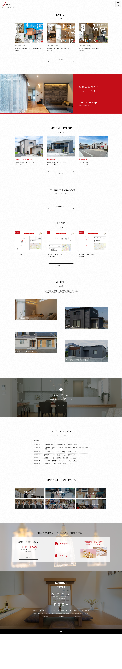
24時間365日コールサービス (60, 528)
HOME (35, 645)
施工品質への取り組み (29, 528)
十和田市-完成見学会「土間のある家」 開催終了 (58, 48)
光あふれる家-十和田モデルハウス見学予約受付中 (57, 162)
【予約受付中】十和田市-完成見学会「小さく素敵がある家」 (59, 490)
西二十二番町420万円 (19, 290)
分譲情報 (59, 648)
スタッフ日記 (60, 539)
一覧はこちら (61, 60)
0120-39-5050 (30, 582)
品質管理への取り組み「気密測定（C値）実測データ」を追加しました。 (62, 493)
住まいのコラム (91, 528)
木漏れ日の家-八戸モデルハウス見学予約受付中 (24, 162)
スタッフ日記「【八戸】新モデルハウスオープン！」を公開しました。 (62, 496)
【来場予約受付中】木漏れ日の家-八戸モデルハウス (57, 499)
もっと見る (61, 440)
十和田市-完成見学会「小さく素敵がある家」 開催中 (28, 48)
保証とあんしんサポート (81, 645)
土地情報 (51, 648)
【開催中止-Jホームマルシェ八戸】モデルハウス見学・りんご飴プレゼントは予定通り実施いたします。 (65, 483)
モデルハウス (36, 648)
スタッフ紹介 (29, 539)
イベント (44, 648)
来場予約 (64, 578)
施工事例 (66, 648)
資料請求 (64, 590)
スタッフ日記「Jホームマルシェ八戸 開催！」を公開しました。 (60, 487)
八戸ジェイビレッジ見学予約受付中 (85, 162)
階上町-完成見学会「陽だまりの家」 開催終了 (90, 48)
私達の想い (43, 645)
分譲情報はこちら (61, 241)
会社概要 (45, 652)
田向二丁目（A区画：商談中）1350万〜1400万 (56, 290)
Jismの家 (52, 645)
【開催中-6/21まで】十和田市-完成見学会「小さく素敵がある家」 (61, 479)
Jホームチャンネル (91, 539)
